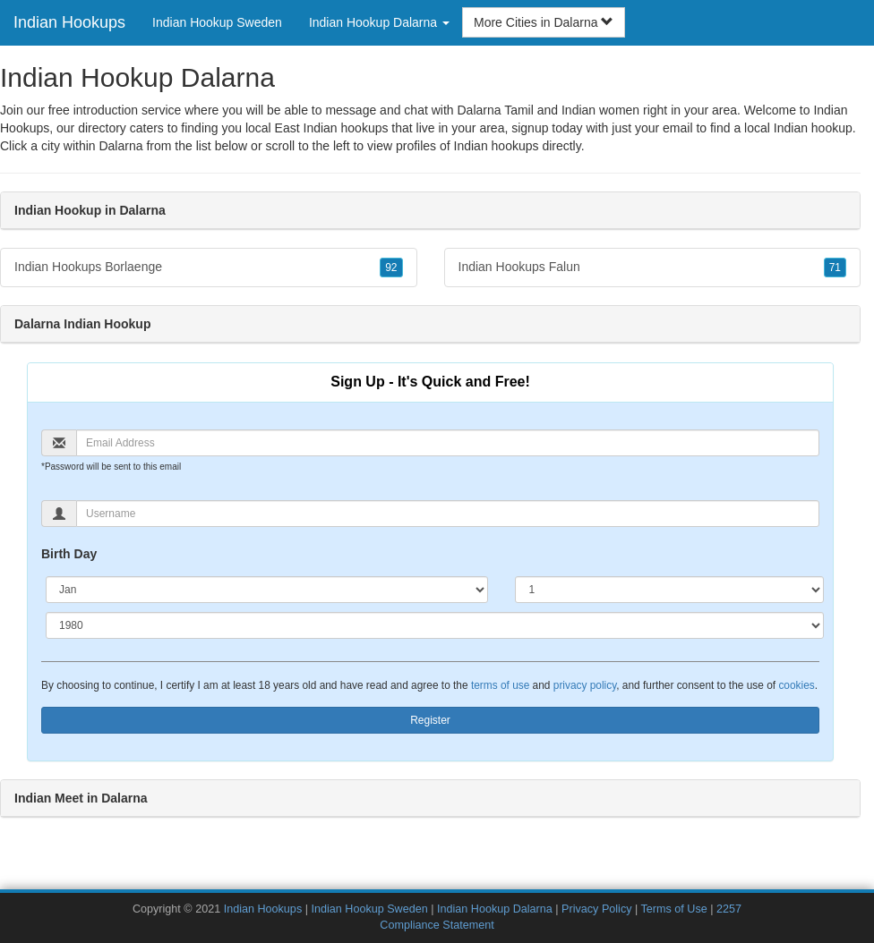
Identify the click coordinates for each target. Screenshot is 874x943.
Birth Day (69, 554)
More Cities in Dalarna (543, 22)
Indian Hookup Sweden (217, 22)
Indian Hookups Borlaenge (208, 267)
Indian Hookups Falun (652, 267)
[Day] (669, 589)
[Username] (447, 513)
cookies (796, 685)
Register (430, 720)
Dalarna (120, 146)
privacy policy (584, 685)
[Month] (267, 589)
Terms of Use (674, 909)
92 (391, 267)
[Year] (435, 625)
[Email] (447, 442)
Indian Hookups (69, 22)
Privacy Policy (596, 909)
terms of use (500, 685)
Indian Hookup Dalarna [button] (379, 22)
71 (835, 267)
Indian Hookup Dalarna (495, 909)
